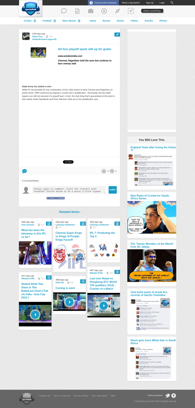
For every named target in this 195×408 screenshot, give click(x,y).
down (112, 171)
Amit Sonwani (27, 225)
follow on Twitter (167, 395)
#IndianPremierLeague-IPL (44, 39)
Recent (106, 20)
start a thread (64, 11)
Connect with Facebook (105, 2)
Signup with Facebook (54, 200)
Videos (134, 20)
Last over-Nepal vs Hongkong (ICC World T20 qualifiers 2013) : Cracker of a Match (103, 283)
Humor (120, 20)
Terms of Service (61, 396)
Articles (149, 20)
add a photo (91, 11)
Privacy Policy (81, 396)
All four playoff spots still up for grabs (84, 49)
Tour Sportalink (99, 396)
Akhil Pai (60, 282)
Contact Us (44, 396)
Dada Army (37, 36)
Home (93, 20)
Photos (163, 20)
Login (162, 3)
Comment (24, 171)
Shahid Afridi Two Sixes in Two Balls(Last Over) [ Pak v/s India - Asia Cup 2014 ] (34, 291)
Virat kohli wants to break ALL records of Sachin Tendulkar (149, 293)
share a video (104, 11)
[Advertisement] (69, 129)
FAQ (113, 396)
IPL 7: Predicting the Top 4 (102, 235)
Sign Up (149, 3)
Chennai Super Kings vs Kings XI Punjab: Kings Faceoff (69, 236)
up (104, 171)
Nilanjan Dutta (28, 278)
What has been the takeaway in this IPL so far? (33, 233)
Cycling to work (65, 288)
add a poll (131, 11)
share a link (117, 11)
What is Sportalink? (131, 3)
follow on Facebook (173, 395)
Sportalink (31, 8)
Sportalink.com (142, 401)
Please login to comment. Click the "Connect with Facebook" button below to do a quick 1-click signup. (69, 190)
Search (172, 2)
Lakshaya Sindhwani (65, 225)
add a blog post (77, 11)
